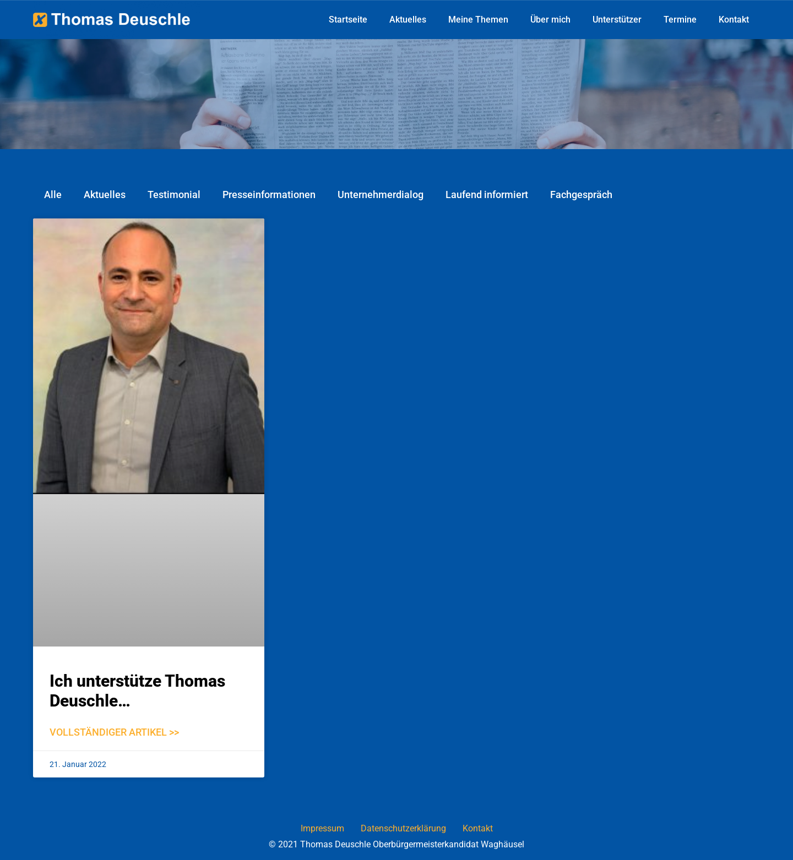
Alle (53, 194)
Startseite (348, 19)
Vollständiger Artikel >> (114, 732)
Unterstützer (617, 19)
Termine (680, 19)
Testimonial (174, 194)
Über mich (550, 19)
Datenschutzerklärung (403, 828)
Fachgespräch (581, 194)
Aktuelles (407, 19)
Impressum (322, 828)
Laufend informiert (487, 194)
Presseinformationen (269, 194)
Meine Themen (478, 19)
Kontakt (734, 19)
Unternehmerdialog (380, 194)
